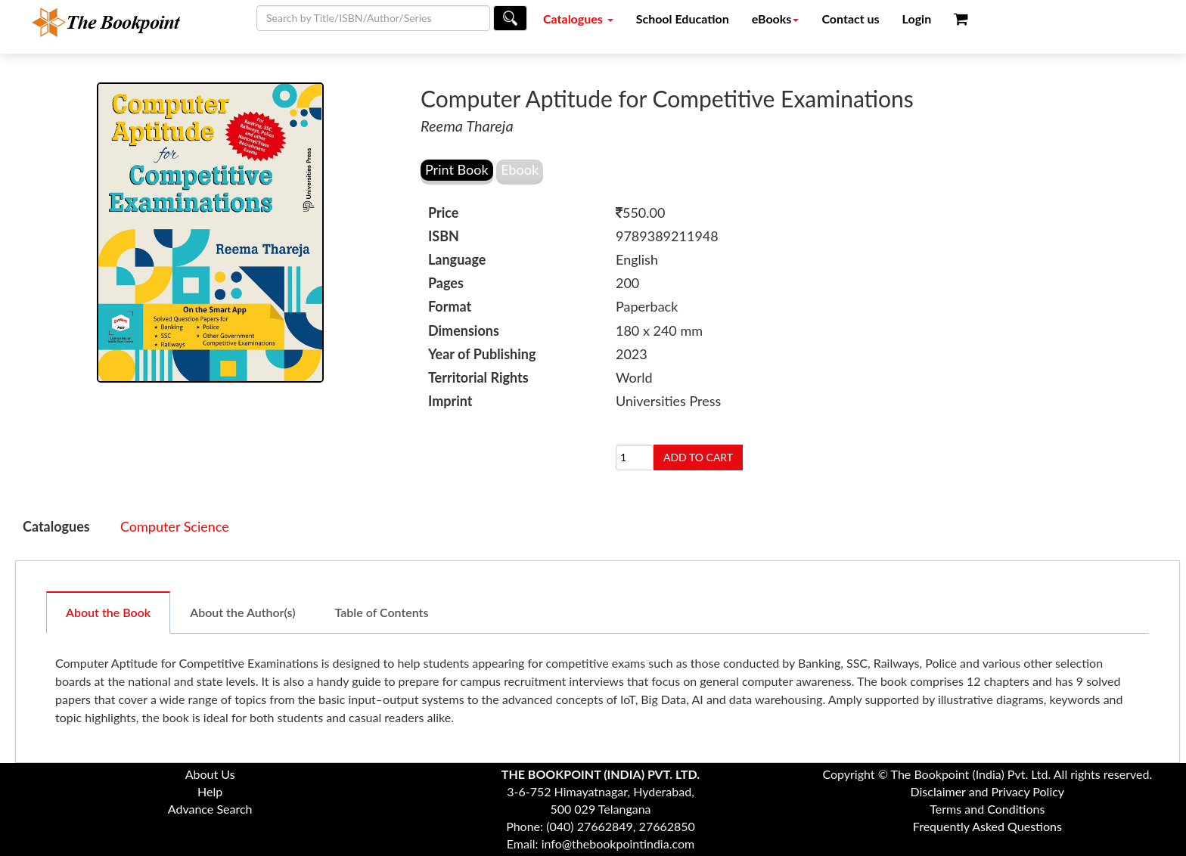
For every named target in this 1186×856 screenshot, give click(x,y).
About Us (210, 774)
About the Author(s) (242, 612)
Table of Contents (382, 612)
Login (917, 18)
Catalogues (578, 18)
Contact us (850, 18)
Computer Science (174, 526)
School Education (682, 18)
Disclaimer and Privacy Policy (988, 791)
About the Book (108, 612)
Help (209, 791)
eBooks (775, 18)
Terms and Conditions (987, 809)
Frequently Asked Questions (987, 826)
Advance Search (210, 809)
